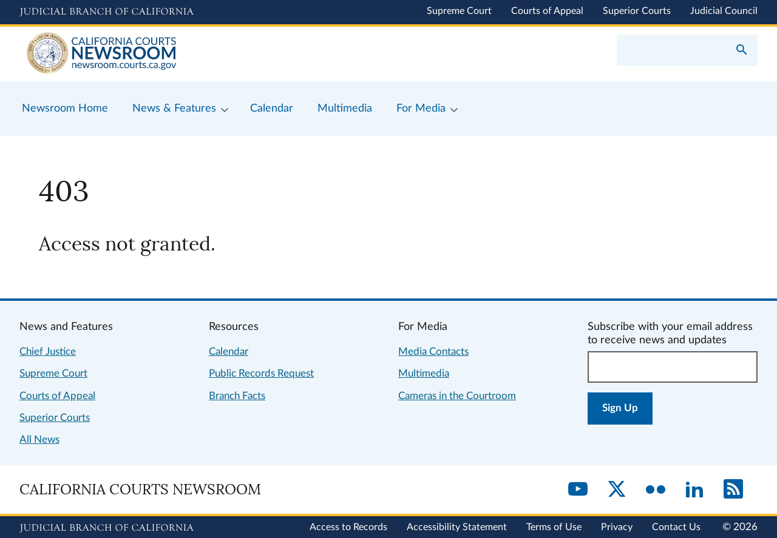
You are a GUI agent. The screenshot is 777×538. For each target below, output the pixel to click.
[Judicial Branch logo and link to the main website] (106, 12)
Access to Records (348, 527)
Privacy (617, 527)
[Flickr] (655, 490)
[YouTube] (578, 490)
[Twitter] (616, 490)
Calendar (228, 351)
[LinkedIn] (694, 490)
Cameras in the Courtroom (457, 396)
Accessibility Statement (457, 527)
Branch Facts (237, 396)
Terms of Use (554, 527)
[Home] (203, 54)
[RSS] (733, 490)
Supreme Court (459, 11)
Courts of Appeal (547, 11)
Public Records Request (261, 373)
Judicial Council (724, 11)
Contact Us (676, 527)
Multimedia (423, 373)
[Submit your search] (742, 51)
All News (39, 439)
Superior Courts (637, 11)
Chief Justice (47, 351)
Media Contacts (433, 351)
